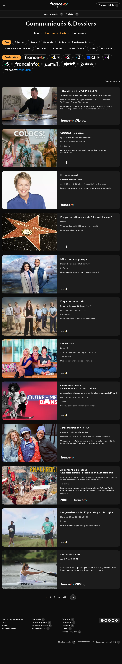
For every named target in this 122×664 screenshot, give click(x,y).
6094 (65, 606)
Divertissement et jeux (87, 42)
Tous (36, 33)
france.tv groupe (39, 631)
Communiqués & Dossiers (13, 628)
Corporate (51, 42)
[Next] (73, 606)
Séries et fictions (80, 49)
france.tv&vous (39, 637)
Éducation (43, 49)
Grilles (4, 631)
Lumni (65, 637)
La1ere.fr (66, 634)
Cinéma (36, 42)
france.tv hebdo (106, 5)
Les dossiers (79, 33)
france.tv (66, 628)
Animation (21, 42)
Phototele (70, 14)
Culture (66, 42)
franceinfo (66, 631)
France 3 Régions (69, 640)
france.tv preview (51, 14)
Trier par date (112, 90)
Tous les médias (12, 65)
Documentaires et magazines (18, 49)
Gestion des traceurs (86, 650)
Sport (97, 49)
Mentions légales (64, 650)
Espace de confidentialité (106, 650)
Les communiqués (55, 33)
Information (10, 55)
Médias (5, 634)
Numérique (60, 49)
